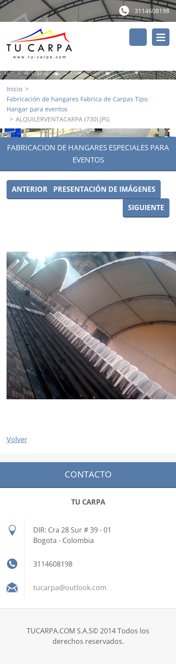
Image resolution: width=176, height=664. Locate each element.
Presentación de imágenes (104, 189)
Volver (17, 439)
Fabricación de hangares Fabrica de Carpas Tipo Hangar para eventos (77, 104)
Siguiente (146, 207)
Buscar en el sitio (138, 37)
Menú (160, 37)
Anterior (30, 189)
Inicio (14, 89)
